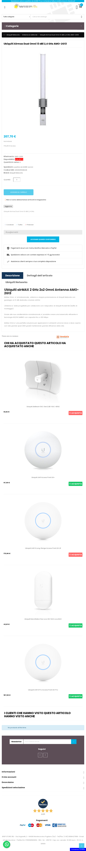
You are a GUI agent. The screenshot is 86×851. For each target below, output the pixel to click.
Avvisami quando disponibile (43, 239)
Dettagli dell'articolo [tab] (39, 275)
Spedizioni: (8, 167)
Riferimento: (9, 156)
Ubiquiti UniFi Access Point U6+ (43, 477)
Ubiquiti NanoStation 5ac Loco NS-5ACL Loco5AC (43, 619)
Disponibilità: (9, 159)
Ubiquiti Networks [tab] (16, 282)
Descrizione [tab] (12, 275)
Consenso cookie (78, 849)
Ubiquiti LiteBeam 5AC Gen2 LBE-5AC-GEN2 (43, 406)
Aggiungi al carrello (18, 192)
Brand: (6, 173)
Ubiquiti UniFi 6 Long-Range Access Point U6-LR (43, 548)
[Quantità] (16, 180)
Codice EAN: (9, 170)
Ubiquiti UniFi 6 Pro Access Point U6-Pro (43, 690)
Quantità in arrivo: (11, 162)
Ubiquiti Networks (16, 173)
